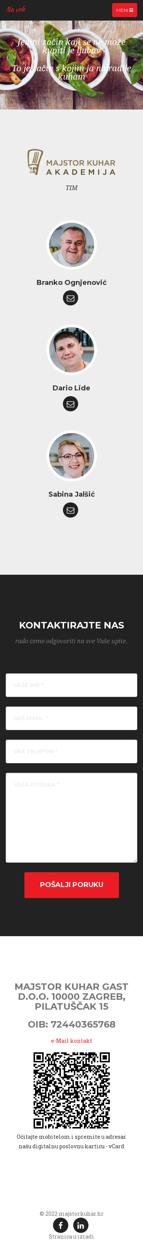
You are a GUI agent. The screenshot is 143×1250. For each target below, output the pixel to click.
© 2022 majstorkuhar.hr (72, 1213)
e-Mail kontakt (71, 1040)
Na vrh (15, 9)
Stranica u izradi (71, 1236)
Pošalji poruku (71, 885)
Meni (126, 11)
